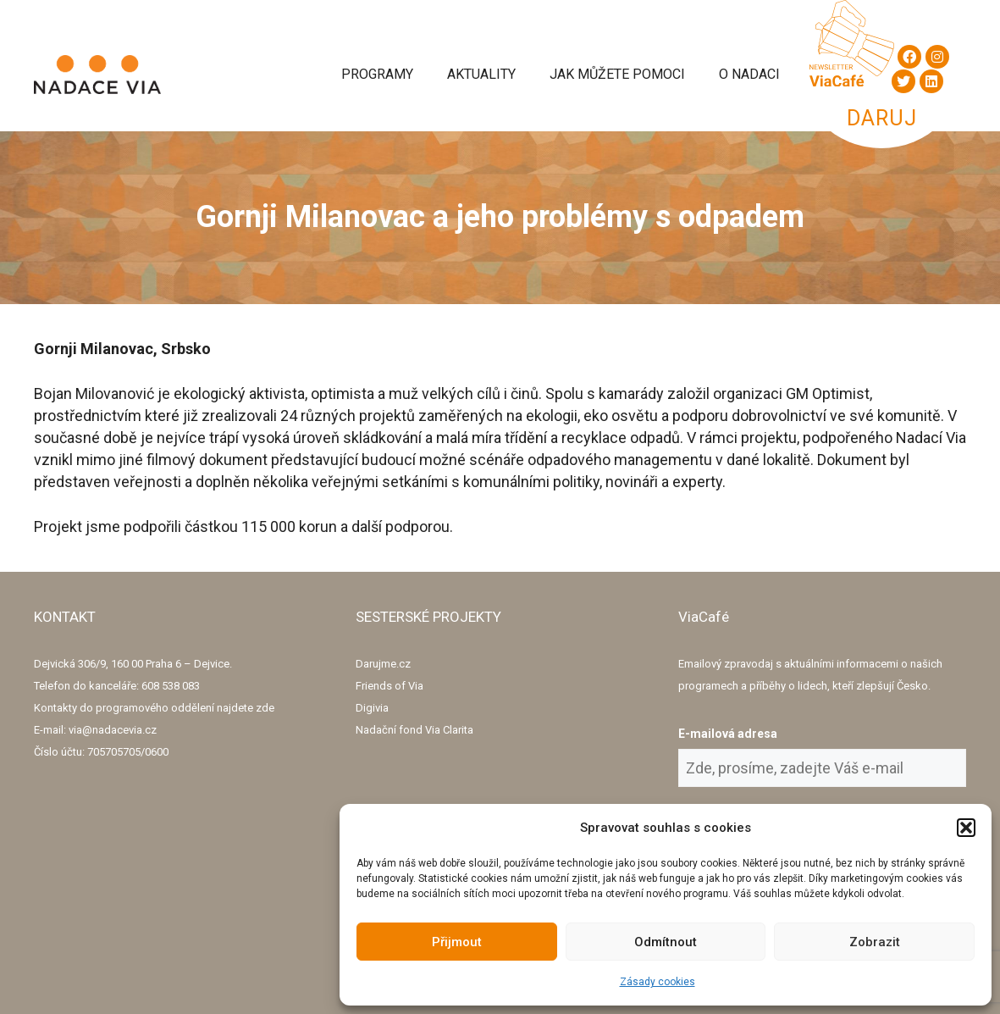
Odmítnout (665, 942)
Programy (377, 74)
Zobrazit (874, 942)
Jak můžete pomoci (617, 74)
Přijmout (457, 942)
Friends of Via (389, 685)
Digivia (372, 707)
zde (265, 707)
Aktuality (481, 74)
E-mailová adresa (727, 733)
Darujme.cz (383, 663)
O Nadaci (749, 74)
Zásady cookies (657, 982)
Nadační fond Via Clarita (414, 729)
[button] (966, 827)
